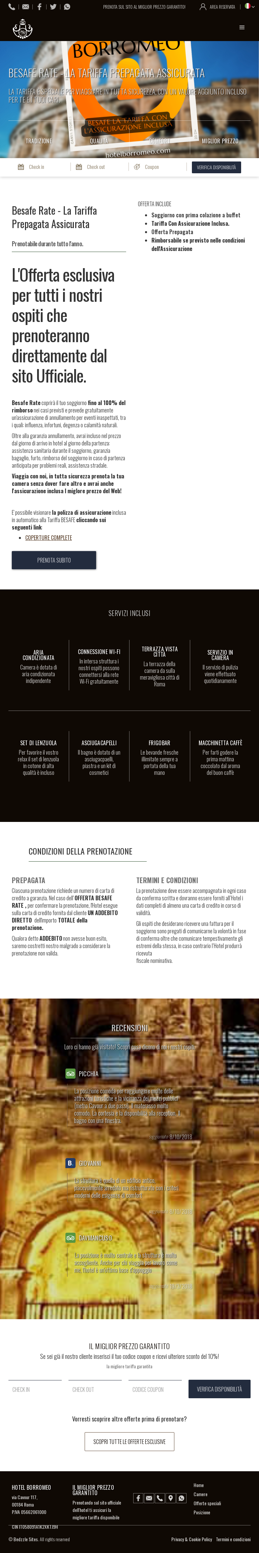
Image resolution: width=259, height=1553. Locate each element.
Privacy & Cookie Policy (191, 1539)
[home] (23, 28)
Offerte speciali (207, 1503)
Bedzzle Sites (25, 1539)
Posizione (202, 1512)
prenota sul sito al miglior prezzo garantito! (145, 6)
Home (199, 1484)
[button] (242, 27)
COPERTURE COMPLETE (48, 538)
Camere (200, 1493)
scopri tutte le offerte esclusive (129, 1442)
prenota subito (54, 560)
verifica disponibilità (216, 167)
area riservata (222, 6)
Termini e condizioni (233, 1539)
